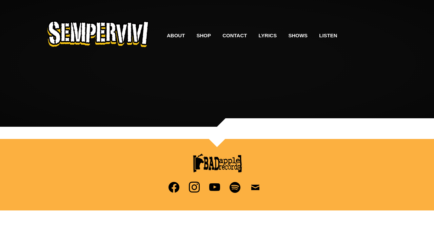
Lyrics (268, 35)
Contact (234, 35)
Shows (298, 35)
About (176, 35)
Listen (328, 35)
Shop (204, 35)
